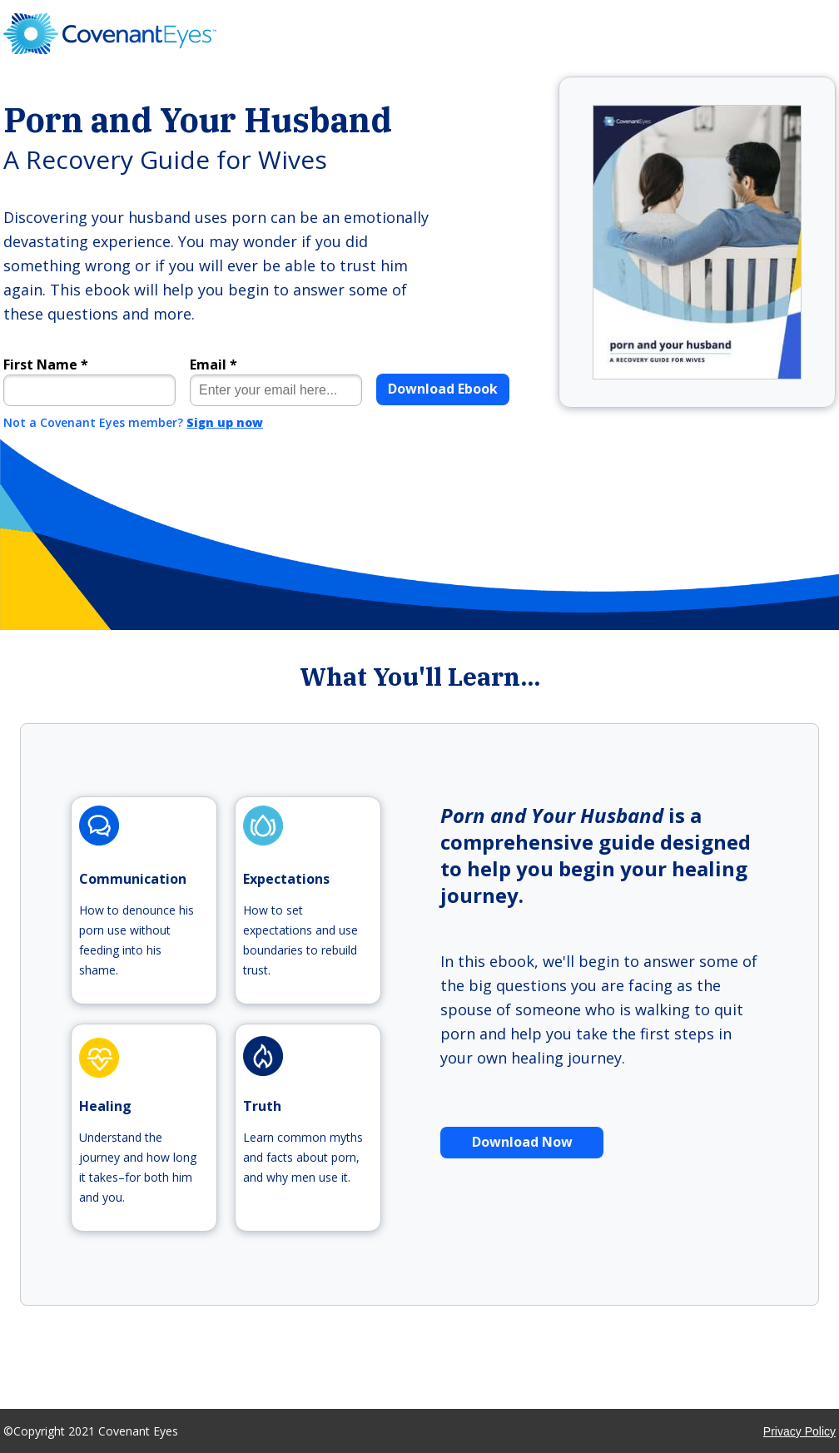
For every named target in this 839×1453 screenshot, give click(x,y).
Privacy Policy (799, 1431)
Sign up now (224, 422)
